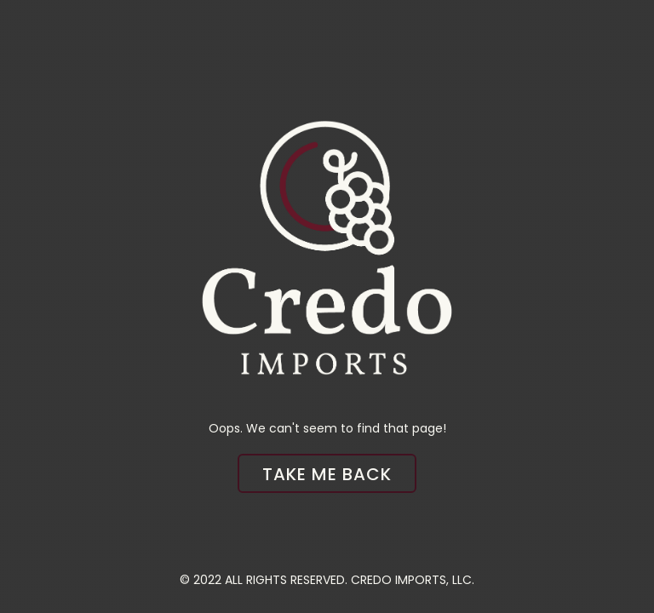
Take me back (327, 474)
